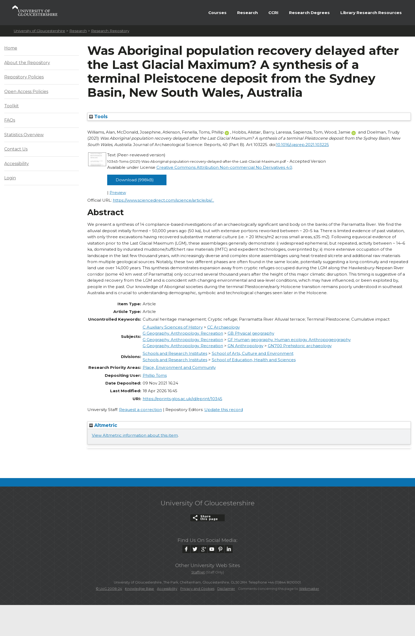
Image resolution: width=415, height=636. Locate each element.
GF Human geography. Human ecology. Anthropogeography (289, 339)
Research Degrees (309, 12)
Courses (217, 12)
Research (247, 12)
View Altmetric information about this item (135, 435)
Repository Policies (24, 77)
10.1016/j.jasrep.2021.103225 (302, 144)
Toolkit (11, 105)
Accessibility (16, 163)
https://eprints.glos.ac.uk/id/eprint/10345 (182, 398)
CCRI (273, 12)
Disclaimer (226, 589)
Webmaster (309, 589)
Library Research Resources (371, 12)
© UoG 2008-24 (109, 589)
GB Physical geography (251, 333)
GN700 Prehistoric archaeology (300, 345)
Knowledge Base (139, 589)
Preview (118, 192)
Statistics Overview (24, 134)
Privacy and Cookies (197, 589)
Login (10, 177)
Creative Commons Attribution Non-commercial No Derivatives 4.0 (224, 167)
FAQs (9, 120)
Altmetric (103, 425)
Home (10, 48)
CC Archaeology (223, 327)
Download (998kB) (135, 179)
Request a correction (140, 409)
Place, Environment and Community (179, 367)
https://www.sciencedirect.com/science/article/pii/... (163, 200)
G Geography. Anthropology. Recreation (183, 333)
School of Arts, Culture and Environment (253, 353)
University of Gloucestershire (39, 31)
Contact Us (16, 149)
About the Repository (27, 62)
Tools (98, 116)
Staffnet (198, 572)
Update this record (223, 409)
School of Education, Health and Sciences (254, 359)
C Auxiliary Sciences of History (173, 327)
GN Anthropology (245, 345)
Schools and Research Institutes (175, 353)
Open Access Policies (26, 91)
